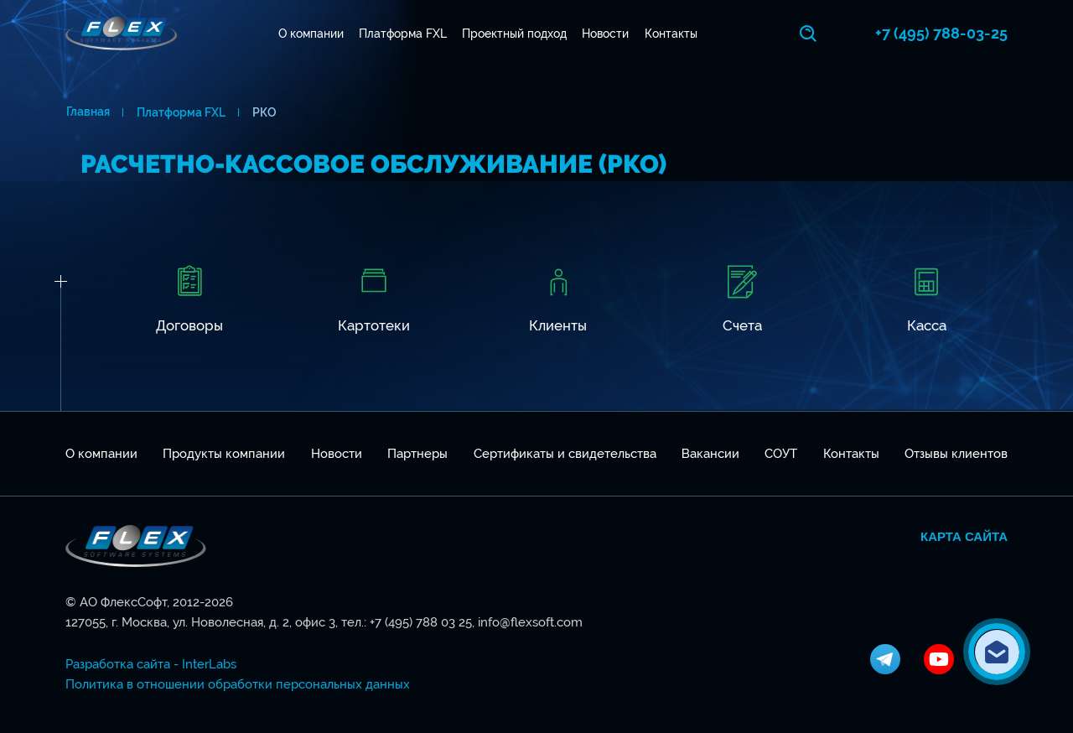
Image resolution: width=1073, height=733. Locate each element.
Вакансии (710, 453)
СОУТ (781, 453)
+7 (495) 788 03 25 (421, 622)
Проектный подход (515, 33)
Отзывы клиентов (956, 453)
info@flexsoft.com (530, 622)
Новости (606, 33)
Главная (87, 112)
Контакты (671, 33)
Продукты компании (224, 453)
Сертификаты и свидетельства (565, 453)
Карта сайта (964, 536)
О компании (311, 33)
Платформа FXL (403, 33)
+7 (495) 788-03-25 (941, 33)
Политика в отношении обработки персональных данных (237, 684)
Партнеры (417, 453)
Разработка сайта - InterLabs (150, 664)
